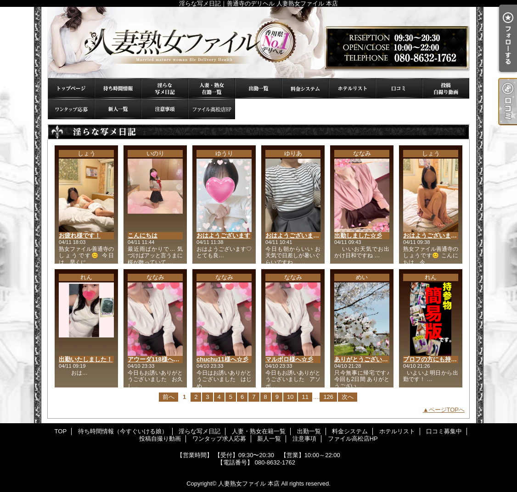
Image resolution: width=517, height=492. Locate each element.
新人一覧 (118, 109)
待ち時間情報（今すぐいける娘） (118, 88)
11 (305, 396)
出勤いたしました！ (85, 359)
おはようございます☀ (433, 235)
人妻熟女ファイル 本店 (249, 483)
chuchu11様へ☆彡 (222, 359)
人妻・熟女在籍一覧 (211, 88)
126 (328, 396)
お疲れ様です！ (80, 235)
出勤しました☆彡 (358, 235)
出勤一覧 (258, 88)
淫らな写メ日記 (164, 88)
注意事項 (164, 109)
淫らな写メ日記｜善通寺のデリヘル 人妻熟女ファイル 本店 (258, 42)
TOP (71, 88)
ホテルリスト (352, 88)
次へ (348, 396)
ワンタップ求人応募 (71, 109)
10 (290, 396)
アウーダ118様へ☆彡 (156, 359)
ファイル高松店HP (211, 109)
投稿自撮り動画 (445, 88)
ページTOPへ (447, 409)
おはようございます (223, 235)
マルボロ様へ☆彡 (289, 359)
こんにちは (142, 235)
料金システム (305, 88)
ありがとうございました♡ (370, 359)
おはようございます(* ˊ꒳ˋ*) (301, 235)
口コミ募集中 (399, 88)
